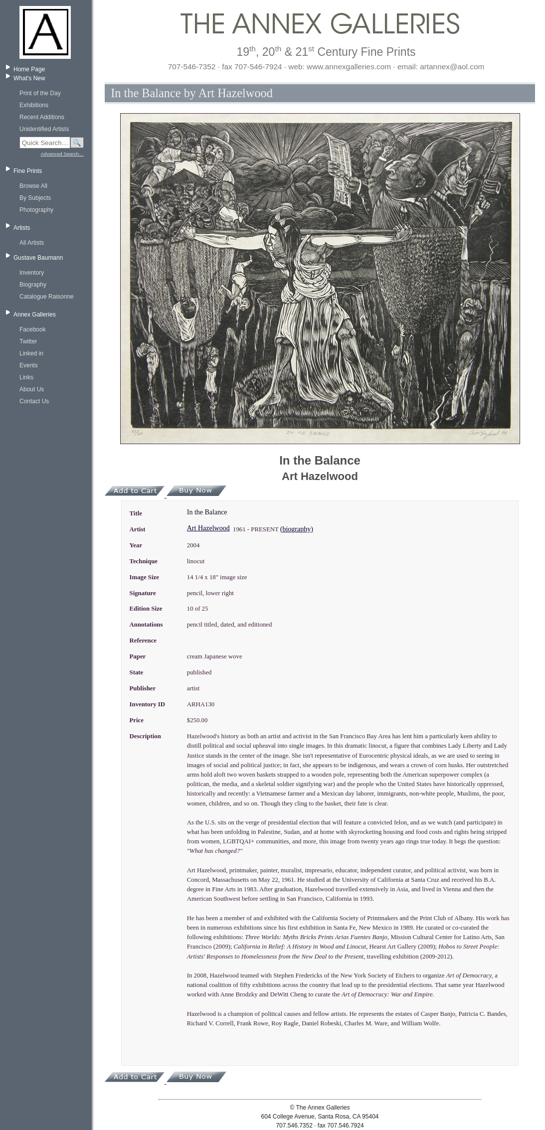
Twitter (28, 341)
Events (28, 365)
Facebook (32, 329)
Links (26, 377)
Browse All (33, 185)
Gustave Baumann (38, 257)
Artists (21, 227)
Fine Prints (27, 170)
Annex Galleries (34, 314)
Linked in (31, 353)
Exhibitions (33, 105)
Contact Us (34, 401)
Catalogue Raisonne (46, 296)
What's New (29, 78)
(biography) (296, 529)
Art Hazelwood (208, 528)
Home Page (29, 69)
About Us (31, 389)
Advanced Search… (62, 154)
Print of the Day (40, 93)
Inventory (31, 272)
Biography (32, 284)
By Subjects (35, 197)
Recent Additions (41, 117)
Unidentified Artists (44, 129)
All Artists (31, 242)
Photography (36, 209)
